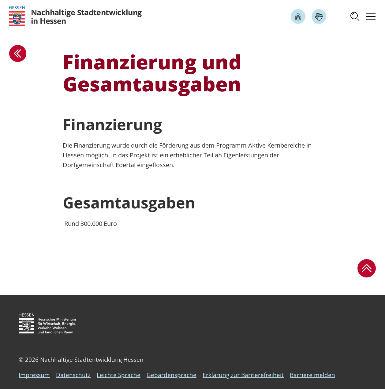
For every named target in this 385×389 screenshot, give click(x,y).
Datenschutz (73, 375)
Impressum (34, 375)
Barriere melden (312, 375)
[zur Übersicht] (17, 53)
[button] (355, 16)
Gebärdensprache (171, 375)
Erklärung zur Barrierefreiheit (243, 375)
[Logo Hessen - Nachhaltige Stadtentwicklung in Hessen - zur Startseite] (75, 16)
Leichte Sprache (118, 375)
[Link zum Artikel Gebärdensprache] (319, 16)
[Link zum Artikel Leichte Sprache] (298, 16)
